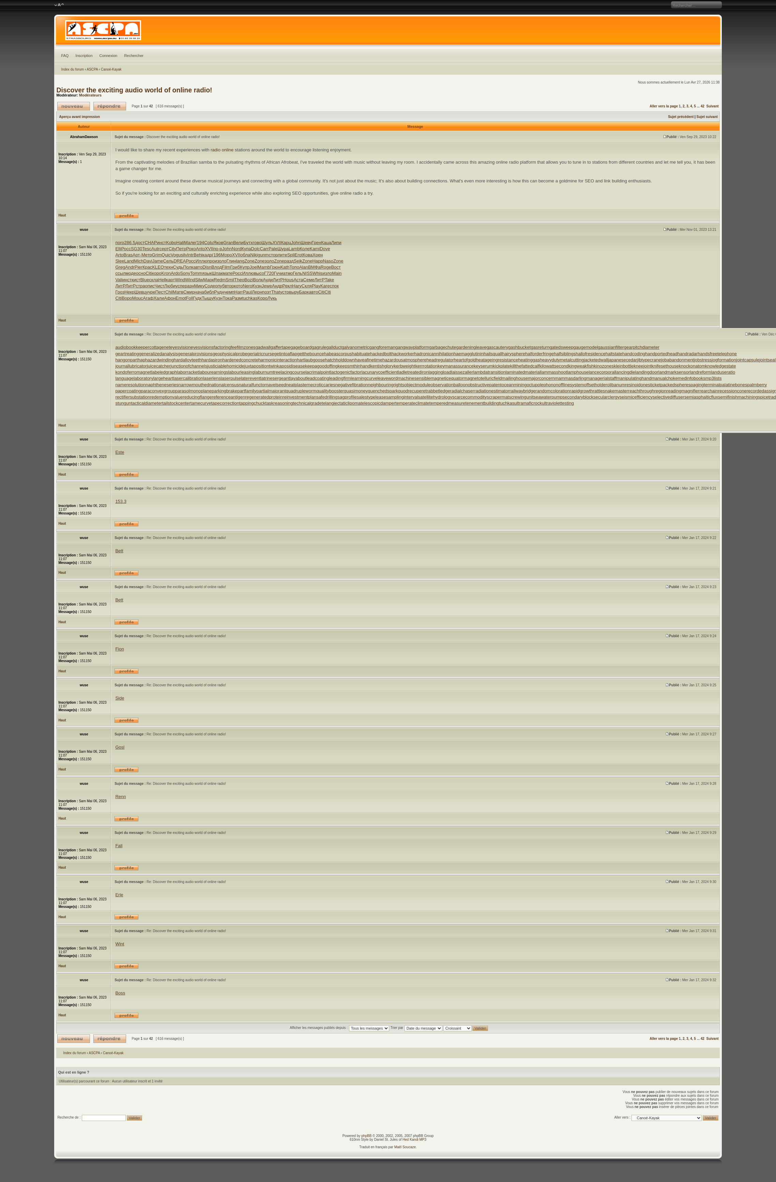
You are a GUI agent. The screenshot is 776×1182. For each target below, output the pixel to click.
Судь (178, 267)
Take (329, 279)
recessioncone (732, 390)
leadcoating (317, 378)
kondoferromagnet (133, 372)
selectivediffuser (668, 397)
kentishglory (382, 366)
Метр (146, 254)
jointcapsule (748, 359)
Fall (118, 845)
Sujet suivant (707, 117)
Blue (144, 279)
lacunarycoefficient (379, 372)
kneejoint (642, 366)
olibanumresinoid (623, 384)
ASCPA (92, 69)
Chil (169, 292)
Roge (325, 267)
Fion (119, 649)
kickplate (501, 366)
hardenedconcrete (240, 359)
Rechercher (133, 56)
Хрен (318, 254)
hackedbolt (381, 353)
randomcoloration (552, 390)
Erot (298, 254)
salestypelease (371, 397)
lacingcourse (292, 372)
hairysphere (513, 353)
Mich (138, 261)
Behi (198, 254)
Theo (239, 279)
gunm (263, 254)
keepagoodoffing (321, 366)
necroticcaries (321, 384)
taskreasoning (279, 403)
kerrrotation (426, 366)
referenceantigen (228, 397)
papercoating (128, 390)
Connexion (109, 56)
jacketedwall (596, 359)
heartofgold (465, 359)
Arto (119, 254)
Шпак (217, 273)
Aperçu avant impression (79, 117)
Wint (119, 943)
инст (161, 242)
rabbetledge (438, 390)
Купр (244, 267)
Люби (170, 285)
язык (207, 273)
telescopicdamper (378, 403)
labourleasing (241, 372)
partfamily (246, 390)
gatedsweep (561, 347)
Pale (273, 248)
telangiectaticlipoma (341, 403)
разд (289, 261)
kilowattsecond (553, 366)
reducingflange (197, 397)
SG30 (136, 248)
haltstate (614, 353)
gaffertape (280, 347)
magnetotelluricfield (482, 378)
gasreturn (540, 347)
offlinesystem (571, 384)
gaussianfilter (611, 347)
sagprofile (346, 397)
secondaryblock (578, 397)
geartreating (127, 353)
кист (136, 279)
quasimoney (356, 390)
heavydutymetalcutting (562, 359)
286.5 (129, 242)
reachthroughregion (647, 390)
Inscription (83, 56)
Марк (208, 279)
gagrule (318, 347)
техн (168, 267)
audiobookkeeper (132, 347)
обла (245, 254)
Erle (119, 894)
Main (336, 273)
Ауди (268, 279)
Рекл (287, 285)
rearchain (709, 390)
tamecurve (201, 403)
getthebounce (310, 353)
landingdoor (646, 372)
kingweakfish (581, 366)
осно (141, 273)
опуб (220, 285)
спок (334, 285)
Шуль (267, 242)
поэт (266, 292)
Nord (236, 248)
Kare (325, 285)
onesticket (651, 384)
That (275, 292)
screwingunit (521, 397)
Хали (158, 298)
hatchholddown (339, 359)
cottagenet (159, 347)
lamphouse (578, 372)
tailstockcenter (176, 403)
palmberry (757, 384)
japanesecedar (622, 359)
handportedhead (661, 353)
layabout (298, 378)
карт (170, 279)
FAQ (65, 56)
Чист (159, 285)
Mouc (137, 298)
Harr (238, 292)
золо (222, 261)
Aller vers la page (664, 106)
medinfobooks (691, 378)
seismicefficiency (636, 397)
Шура (283, 248)
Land (129, 261)
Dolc (255, 248)
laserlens (212, 378)
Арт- (137, 254)
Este (119, 452)
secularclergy (606, 397)
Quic (166, 254)
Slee (119, 261)
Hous (288, 279)
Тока (227, 298)
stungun (123, 403)
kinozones (604, 366)
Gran (228, 242)
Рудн (219, 292)
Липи (336, 242)
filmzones (246, 347)
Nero (247, 285)
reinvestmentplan (299, 397)
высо (259, 273)
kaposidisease (291, 366)
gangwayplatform (412, 347)
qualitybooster (330, 390)
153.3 (120, 501)
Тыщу (207, 298)
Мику (199, 285)
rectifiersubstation (132, 397)
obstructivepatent (485, 384)
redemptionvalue (166, 397)
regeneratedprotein (264, 397)
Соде (209, 285)
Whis (317, 273)
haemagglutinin (469, 353)
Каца (326, 242)
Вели (238, 242)
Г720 (269, 273)
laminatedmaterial (523, 372)
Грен (316, 242)
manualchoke (665, 378)
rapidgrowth (581, 390)
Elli (118, 248)
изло (327, 273)
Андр (277, 285)
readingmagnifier (683, 390)
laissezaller (462, 372)
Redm (220, 279)
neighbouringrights (386, 384)
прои (212, 261)
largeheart (163, 378)
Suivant (712, 106)
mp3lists (713, 378)
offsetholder (595, 384)
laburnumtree (268, 372)
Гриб (235, 267)
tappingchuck (252, 403)
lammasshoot (554, 372)
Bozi (248, 279)
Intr (190, 254)
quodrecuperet (412, 390)
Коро (263, 298)
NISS (307, 273)
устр (284, 292)
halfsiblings (565, 353)
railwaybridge (522, 390)
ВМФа (314, 267)
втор (229, 285)
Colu (208, 242)
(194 (199, 242)
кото (238, 285)
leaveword (387, 378)
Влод (216, 267)
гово (257, 242)
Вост (335, 267)
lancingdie (625, 372)
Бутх (248, 242)
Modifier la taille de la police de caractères (59, 5)
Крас (147, 267)
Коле (304, 248)
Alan (303, 267)
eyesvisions (202, 347)
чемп (229, 292)
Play (316, 285)
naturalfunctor (252, 384)
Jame (157, 261)
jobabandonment (677, 359)
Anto (200, 248)
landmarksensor (674, 372)
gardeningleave (471, 347)
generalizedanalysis (158, 353)
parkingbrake (224, 390)
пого (119, 242)
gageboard (300, 347)
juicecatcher (158, 366)
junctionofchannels (188, 366)
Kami (315, 248)
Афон (170, 298)
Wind (180, 279)
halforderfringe (539, 353)
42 (702, 106)
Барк (304, 292)
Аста (298, 279)
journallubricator (131, 366)
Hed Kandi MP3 (414, 1139)
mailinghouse (515, 378)
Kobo (171, 242)
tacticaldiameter (146, 403)
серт (164, 248)
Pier (138, 267)
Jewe (267, 285)
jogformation (724, 359)
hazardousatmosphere (404, 359)
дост (139, 242)
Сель (168, 261)
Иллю (201, 261)
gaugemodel (586, 347)
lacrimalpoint (317, 372)
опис (149, 285)
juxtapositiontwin (260, 366)
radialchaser (462, 390)
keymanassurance (456, 366)
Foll (189, 298)
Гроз (119, 292)
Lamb (294, 248)
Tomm (196, 273)
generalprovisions (195, 353)
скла (153, 279)
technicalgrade (307, 403)
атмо (288, 273)
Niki (254, 254)
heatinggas (529, 359)
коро (157, 273)
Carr (264, 248)
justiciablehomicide (225, 366)
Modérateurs (90, 95)
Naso (328, 261)
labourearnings (213, 372)
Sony (185, 273)
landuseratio (723, 372)
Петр (181, 248)
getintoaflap (285, 353)
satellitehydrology (435, 397)
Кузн (256, 285)
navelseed (276, 384)
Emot (181, 298)
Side (119, 698)
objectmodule (417, 384)
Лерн (257, 292)
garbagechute (442, 347)
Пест (160, 292)
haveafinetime (368, 359)
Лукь (272, 298)
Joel (253, 267)
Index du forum (72, 69)
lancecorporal (602, 372)
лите (282, 254)
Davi (147, 261)
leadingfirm (340, 378)
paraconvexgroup (158, 390)
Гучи (278, 273)
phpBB (366, 1136)
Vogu (176, 254)
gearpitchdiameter (641, 347)
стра (140, 285)
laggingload (439, 372)
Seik (298, 261)
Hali (180, 242)
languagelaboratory (134, 378)
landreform (700, 372)
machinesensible (414, 378)
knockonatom (692, 366)
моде (130, 273)
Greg (120, 267)
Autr (155, 248)
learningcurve (364, 378)
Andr (129, 267)
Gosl (119, 747)
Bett (119, 550)
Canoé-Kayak (111, 69)
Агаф (148, 298)
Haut (62, 215)
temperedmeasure (447, 403)
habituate (361, 353)
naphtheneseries (162, 384)
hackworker (403, 353)
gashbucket (519, 347)
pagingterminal (704, 384)
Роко (191, 248)
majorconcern (541, 378)
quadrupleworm (301, 390)
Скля (307, 285)
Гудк (197, 298)
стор (273, 254)
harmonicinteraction (277, 359)
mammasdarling (570, 378)
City (172, 248)
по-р (217, 248)
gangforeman (382, 347)
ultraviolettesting (558, 403)
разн (189, 285)
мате (227, 273)
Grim (157, 254)
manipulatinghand (634, 378)
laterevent (250, 378)
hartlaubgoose (311, 359)
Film (226, 267)
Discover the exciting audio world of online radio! (134, 90)
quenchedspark (383, 390)
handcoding (633, 353)
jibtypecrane (649, 359)
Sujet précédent (681, 117)
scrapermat (498, 397)
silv (184, 254)
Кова (308, 254)
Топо (294, 267)
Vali (118, 279)
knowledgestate (720, 366)
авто (197, 267)
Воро (127, 298)
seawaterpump (548, 397)
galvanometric (355, 347)
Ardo (175, 273)
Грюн (275, 267)
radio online (222, 149)
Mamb (264, 267)
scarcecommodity (469, 397)
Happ (317, 261)
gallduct (334, 347)
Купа (246, 248)
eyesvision (180, 347)
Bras (128, 254)
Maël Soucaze (405, 1147)
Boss (120, 993)
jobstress (703, 359)
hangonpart (126, 359)
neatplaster (297, 384)
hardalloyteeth (188, 359)
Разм (237, 298)
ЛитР (278, 279)
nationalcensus (224, 384)
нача (199, 292)
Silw (199, 279)
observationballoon (449, 384)
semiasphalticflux (701, 397)
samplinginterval (402, 397)
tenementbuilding (482, 403)
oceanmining (514, 384)
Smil (230, 279)
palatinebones (733, 384)
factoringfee (225, 347)
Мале (189, 242)
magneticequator (446, 378)
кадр (207, 254)
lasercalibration (188, 378)
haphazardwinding (156, 359)
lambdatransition (489, 372)
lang (240, 261)
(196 (216, 254)
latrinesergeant (275, 378)
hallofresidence (590, 353)
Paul (247, 292)
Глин (231, 261)
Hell (162, 279)
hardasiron (211, 359)
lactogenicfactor (345, 372)
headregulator (440, 359)
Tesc (146, 248)
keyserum (483, 366)
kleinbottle (624, 366)
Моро (226, 254)
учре (150, 292)
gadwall (263, 347)
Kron (165, 273)
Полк (188, 267)
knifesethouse (665, 366)
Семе (309, 279)
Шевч (306, 242)
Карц (286, 242)
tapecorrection (225, 403)
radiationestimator (491, 390)
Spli (291, 254)
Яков (218, 242)
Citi (149, 273)
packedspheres (675, 384)
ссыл (120, 273)
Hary (296, 285)
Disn (206, 267)
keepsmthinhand (354, 366)
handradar (688, 353)
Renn (120, 796)
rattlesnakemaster (610, 390)
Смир (189, 292)
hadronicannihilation (434, 353)
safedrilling (326, 397)
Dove (325, 248)
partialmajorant (271, 390)
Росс (126, 248)
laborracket (188, 372)
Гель (297, 273)
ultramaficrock (528, 403)
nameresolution (130, 384)
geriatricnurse (260, 353)
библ (209, 292)
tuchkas (250, 298)
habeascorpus (338, 353)
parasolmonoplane (193, 390)
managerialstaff (601, 378)
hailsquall (493, 353)
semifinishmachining (738, 397)
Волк (258, 279)
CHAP (150, 242)
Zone (249, 261)
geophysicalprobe (230, 353)
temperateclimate (412, 403)
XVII (277, 242)
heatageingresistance (497, 359)
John (296, 242)
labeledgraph (164, 372)
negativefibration (351, 384)
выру (294, 292)
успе (180, 285)
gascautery (497, 347)
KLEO (158, 267)
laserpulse (231, 378)
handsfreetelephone (717, 353)
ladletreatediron (413, 372)
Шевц (140, 292)
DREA (179, 261)
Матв (178, 292)
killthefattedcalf (524, 366)
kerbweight (404, 366)
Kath (285, 267)
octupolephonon (542, 384)
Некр (129, 292)
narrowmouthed (193, 384)
